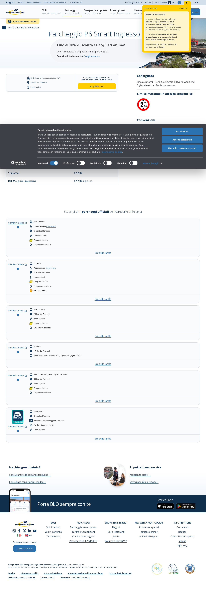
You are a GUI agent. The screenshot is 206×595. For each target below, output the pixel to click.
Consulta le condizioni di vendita (27, 482)
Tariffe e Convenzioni (83, 531)
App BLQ (182, 545)
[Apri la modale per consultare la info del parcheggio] (17, 226)
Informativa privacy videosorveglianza (85, 573)
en (28, 535)
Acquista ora (96, 86)
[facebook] (19, 530)
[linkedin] (29, 530)
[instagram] (14, 530)
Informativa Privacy (53, 573)
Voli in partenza (53, 531)
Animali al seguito (148, 536)
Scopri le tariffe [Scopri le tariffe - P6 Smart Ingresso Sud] (103, 400)
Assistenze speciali (149, 527)
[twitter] (24, 530)
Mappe (182, 541)
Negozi (116, 527)
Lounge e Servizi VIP (116, 541)
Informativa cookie (29, 573)
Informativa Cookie (112, 27)
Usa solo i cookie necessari (182, 24)
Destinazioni (53, 536)
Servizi (115, 536)
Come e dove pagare (83, 536)
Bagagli (182, 531)
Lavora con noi (47, 578)
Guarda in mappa (17, 222)
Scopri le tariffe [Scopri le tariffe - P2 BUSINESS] (103, 299)
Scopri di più (143, 126)
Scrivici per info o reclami (144, 482)
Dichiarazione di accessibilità (21, 578)
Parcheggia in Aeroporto (83, 527)
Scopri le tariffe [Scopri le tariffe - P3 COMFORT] (103, 336)
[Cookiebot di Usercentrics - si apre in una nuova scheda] (18, 39)
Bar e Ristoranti (116, 531)
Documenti (182, 527)
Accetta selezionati (182, 15)
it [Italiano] (20, 535)
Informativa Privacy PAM (120, 573)
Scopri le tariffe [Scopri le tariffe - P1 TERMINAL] (103, 252)
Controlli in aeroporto (182, 536)
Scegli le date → (92, 56)
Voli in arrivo (53, 527)
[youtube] (34, 530)
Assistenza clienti (140, 474)
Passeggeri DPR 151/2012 (83, 541)
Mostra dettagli (150, 39)
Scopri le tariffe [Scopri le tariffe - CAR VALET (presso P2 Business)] (103, 438)
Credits (11, 573)
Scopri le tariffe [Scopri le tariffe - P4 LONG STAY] (103, 363)
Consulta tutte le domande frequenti (30, 474)
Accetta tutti (182, 7)
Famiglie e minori (149, 531)
